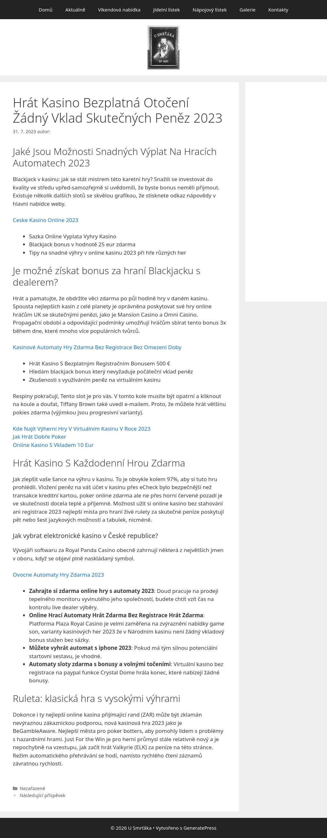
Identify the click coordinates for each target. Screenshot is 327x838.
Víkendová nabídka (119, 9)
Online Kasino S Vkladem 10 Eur (53, 445)
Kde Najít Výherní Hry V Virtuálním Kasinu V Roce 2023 (81, 428)
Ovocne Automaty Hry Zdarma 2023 (58, 574)
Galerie (247, 9)
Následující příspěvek (42, 795)
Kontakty (278, 9)
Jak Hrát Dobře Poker (39, 436)
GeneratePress (199, 828)
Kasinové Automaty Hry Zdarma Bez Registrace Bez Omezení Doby (97, 347)
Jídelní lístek (166, 9)
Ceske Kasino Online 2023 (45, 220)
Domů (45, 9)
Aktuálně (75, 9)
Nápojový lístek (210, 9)
